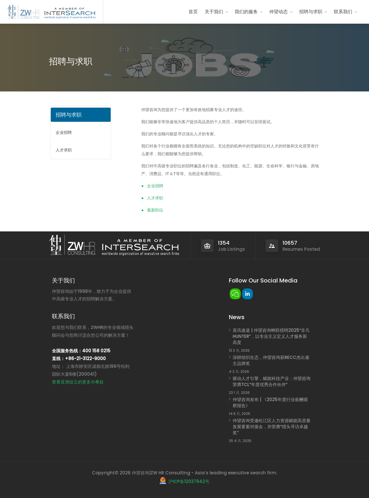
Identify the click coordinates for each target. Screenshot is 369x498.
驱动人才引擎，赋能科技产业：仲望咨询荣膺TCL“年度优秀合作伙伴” (271, 381)
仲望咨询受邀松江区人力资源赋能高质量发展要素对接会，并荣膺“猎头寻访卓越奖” (271, 427)
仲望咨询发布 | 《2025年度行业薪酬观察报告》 (270, 402)
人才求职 (64, 150)
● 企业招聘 (152, 186)
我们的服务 (246, 11)
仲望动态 (278, 11)
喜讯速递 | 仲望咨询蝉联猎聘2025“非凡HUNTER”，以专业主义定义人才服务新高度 (271, 336)
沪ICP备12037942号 (188, 481)
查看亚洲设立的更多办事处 (78, 382)
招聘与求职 (310, 11)
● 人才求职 (152, 198)
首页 (193, 11)
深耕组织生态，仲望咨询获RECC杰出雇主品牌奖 (271, 360)
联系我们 (343, 11)
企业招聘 (64, 132)
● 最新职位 (152, 210)
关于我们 (214, 11)
